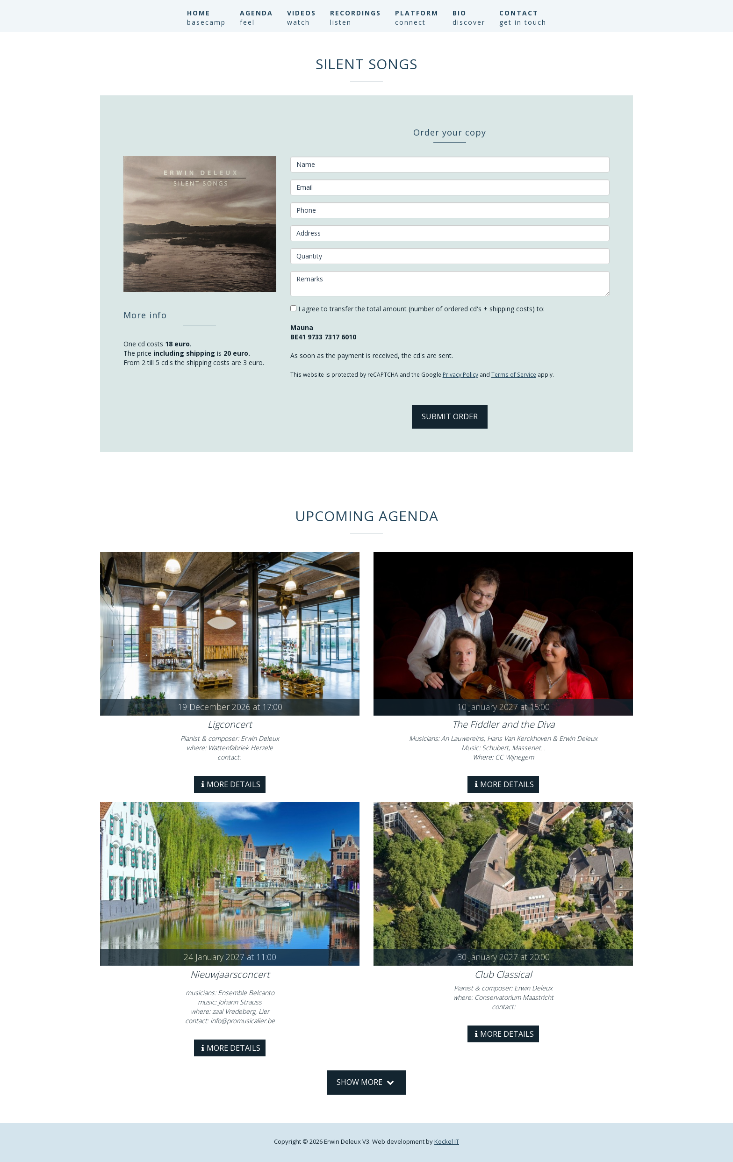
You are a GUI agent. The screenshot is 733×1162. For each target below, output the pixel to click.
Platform (416, 12)
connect (410, 22)
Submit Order (450, 416)
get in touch (522, 22)
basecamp (206, 22)
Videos (301, 12)
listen (341, 22)
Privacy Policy (460, 374)
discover (469, 22)
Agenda (256, 12)
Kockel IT (446, 1141)
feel (247, 22)
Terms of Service (513, 374)
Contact (519, 12)
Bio (460, 12)
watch (298, 22)
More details (230, 784)
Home (198, 12)
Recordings (355, 12)
